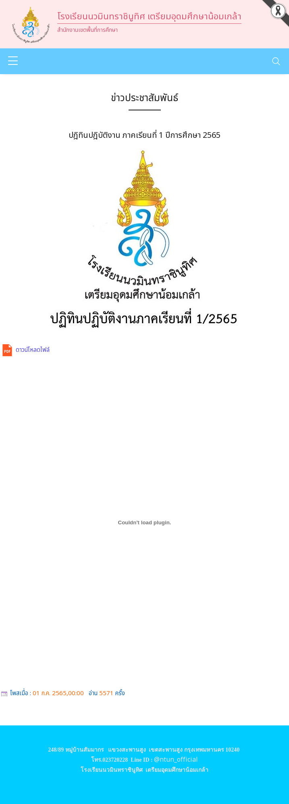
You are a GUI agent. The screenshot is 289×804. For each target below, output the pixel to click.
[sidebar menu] (13, 61)
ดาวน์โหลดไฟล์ (33, 350)
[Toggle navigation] (276, 61)
